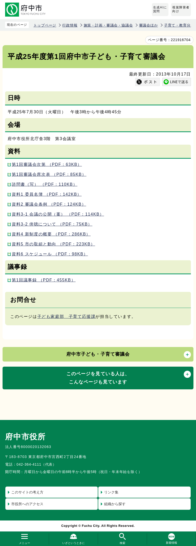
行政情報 (69, 25)
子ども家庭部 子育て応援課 (66, 316)
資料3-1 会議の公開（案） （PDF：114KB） (58, 214)
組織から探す (115, 504)
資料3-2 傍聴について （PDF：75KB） (52, 224)
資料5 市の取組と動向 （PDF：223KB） (53, 244)
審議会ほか (148, 25)
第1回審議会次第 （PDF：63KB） (47, 164)
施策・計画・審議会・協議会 (108, 25)
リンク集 (111, 492)
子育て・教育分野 (179, 25)
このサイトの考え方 (27, 492)
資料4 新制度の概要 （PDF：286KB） (51, 234)
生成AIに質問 (160, 9)
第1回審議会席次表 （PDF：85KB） (49, 174)
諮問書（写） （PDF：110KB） (44, 184)
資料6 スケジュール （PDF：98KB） (50, 254)
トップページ (44, 25)
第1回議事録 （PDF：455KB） (44, 280)
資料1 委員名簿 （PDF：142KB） (47, 194)
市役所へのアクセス (27, 504)
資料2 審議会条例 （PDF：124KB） (49, 204)
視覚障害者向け (181, 9)
